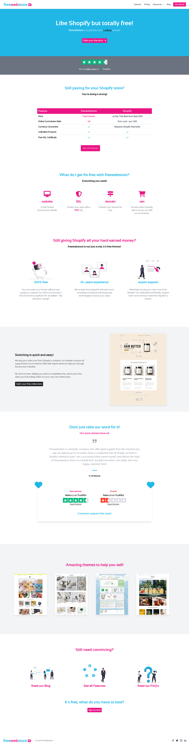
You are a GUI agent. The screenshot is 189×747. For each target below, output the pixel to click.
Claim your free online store (29, 384)
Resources (158, 4)
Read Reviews (75, 504)
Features (137, 4)
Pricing (147, 4)
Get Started (179, 4)
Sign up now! (94, 710)
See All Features (90, 148)
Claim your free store (94, 40)
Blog (169, 4)
